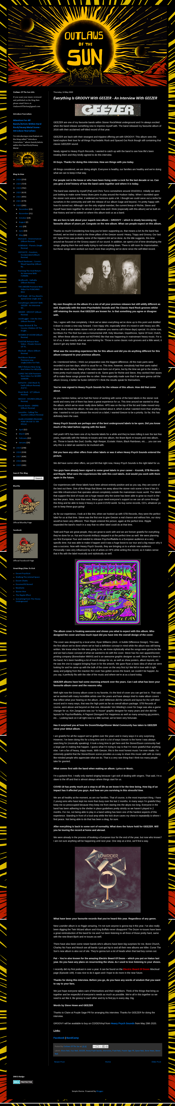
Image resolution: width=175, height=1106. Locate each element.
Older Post (156, 1062)
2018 (18, 452)
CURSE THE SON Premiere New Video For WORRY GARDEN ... (29, 376)
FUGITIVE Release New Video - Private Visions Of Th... (29, 344)
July (21, 226)
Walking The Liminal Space (28, 577)
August (22, 222)
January (22, 443)
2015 (18, 465)
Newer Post (59, 1062)
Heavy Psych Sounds (94, 1051)
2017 (18, 457)
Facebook (58, 1038)
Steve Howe (149, 1051)
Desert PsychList (23, 573)
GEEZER (82, 1051)
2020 (18, 205)
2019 (18, 448)
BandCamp (72, 1038)
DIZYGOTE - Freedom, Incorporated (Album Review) (29, 254)
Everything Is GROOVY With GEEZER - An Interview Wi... (30, 305)
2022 (18, 197)
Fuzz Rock (74, 1051)
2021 (18, 201)
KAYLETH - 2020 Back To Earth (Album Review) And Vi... (29, 385)
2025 (18, 184)
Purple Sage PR (128, 1051)
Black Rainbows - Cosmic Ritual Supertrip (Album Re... (29, 264)
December (24, 209)
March (22, 434)
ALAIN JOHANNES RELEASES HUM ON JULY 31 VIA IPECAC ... (30, 421)
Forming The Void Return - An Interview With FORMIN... (30, 273)
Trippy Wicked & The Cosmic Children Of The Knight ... (30, 328)
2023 (18, 192)
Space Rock (139, 1051)
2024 (18, 188)
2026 (18, 180)
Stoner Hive (21, 592)
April (21, 430)
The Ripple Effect (23, 595)
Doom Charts (22, 581)
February (23, 438)
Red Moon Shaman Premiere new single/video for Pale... (29, 360)
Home (108, 1062)
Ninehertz (20, 588)
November (24, 213)
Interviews (107, 1051)
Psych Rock (116, 1051)
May (21, 235)
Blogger (99, 1091)
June (21, 231)
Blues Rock (65, 1051)
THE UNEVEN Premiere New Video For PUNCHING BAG (30, 289)
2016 (18, 461)
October (23, 218)
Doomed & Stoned (24, 584)
